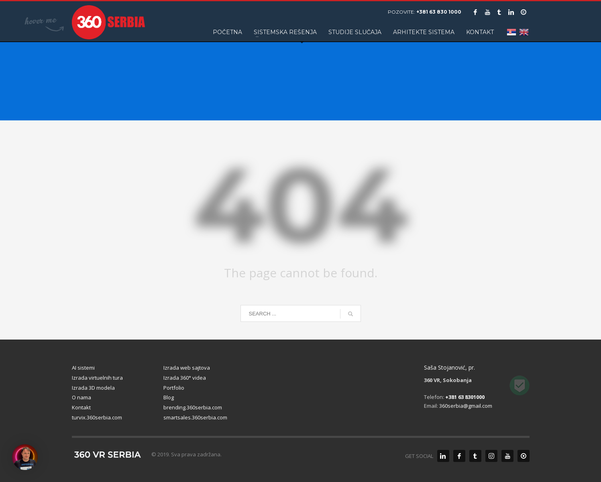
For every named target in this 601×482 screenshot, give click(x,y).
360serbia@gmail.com (465, 405)
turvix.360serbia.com (97, 417)
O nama (81, 397)
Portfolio (173, 387)
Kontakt (81, 407)
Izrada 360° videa (184, 377)
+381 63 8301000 (465, 397)
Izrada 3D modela (93, 387)
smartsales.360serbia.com (195, 417)
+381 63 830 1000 (438, 12)
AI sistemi (83, 367)
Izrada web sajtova (186, 367)
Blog (168, 397)
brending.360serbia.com (192, 407)
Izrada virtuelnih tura (97, 377)
